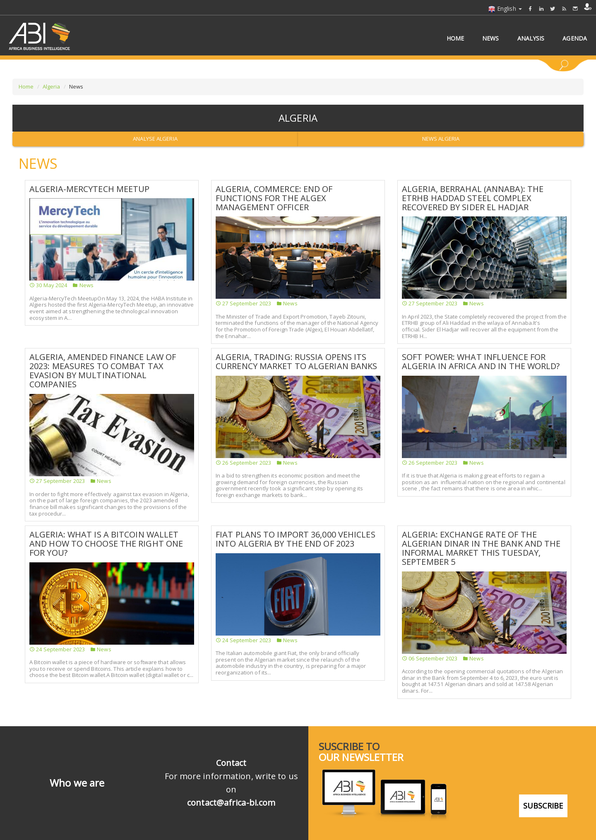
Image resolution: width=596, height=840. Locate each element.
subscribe (543, 806)
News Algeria (440, 138)
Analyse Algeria (155, 138)
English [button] (505, 8)
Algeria (51, 86)
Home (26, 86)
